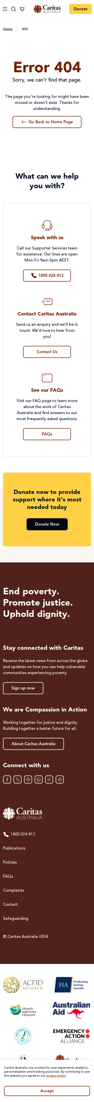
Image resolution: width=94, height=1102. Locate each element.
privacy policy (56, 1075)
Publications (14, 849)
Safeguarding (15, 919)
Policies (10, 863)
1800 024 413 (19, 834)
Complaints (13, 891)
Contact (10, 905)
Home (8, 29)
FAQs (8, 877)
